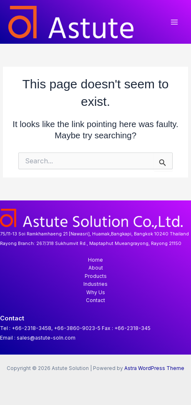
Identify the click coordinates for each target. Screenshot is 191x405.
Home (95, 260)
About (95, 268)
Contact (95, 300)
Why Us (95, 292)
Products (96, 276)
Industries (95, 284)
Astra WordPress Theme (154, 368)
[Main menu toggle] (174, 22)
